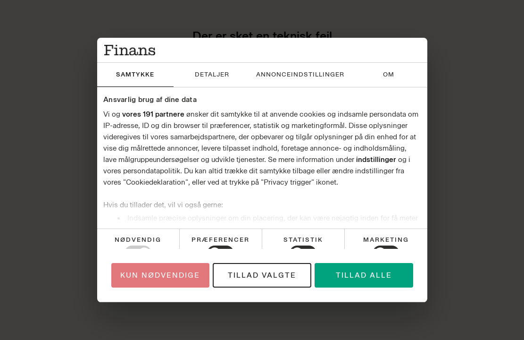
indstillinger (376, 159)
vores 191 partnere (153, 114)
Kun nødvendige (160, 275)
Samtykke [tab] (135, 74)
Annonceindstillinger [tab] (300, 74)
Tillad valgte (262, 275)
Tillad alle (364, 275)
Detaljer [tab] (212, 74)
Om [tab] (388, 74)
